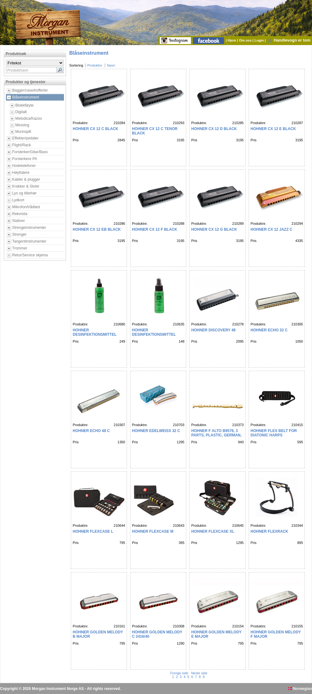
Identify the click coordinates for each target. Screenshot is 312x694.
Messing (22, 125)
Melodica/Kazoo (28, 118)
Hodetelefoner (24, 165)
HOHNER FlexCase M (152, 531)
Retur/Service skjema (30, 255)
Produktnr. (95, 65)
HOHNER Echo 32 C (269, 330)
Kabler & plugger (26, 179)
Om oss (245, 40)
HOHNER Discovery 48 (213, 330)
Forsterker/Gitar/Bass (30, 152)
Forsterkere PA (24, 159)
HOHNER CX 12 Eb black (97, 229)
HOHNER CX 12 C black (95, 129)
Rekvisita (19, 214)
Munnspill (23, 131)
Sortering (76, 65)
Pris (76, 140)
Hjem (232, 40)
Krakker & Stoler (25, 186)
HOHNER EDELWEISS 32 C (156, 431)
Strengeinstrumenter (29, 227)
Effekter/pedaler (25, 138)
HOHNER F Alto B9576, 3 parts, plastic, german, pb (216, 435)
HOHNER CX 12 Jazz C (271, 229)
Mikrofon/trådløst (26, 207)
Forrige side (179, 673)
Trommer (19, 248)
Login (260, 40)
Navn (111, 65)
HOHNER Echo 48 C (91, 431)
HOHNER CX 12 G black (214, 229)
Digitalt (21, 112)
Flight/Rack (21, 145)
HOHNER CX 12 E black (273, 129)
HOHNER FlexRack (269, 531)
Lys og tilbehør (24, 193)
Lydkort (18, 200)
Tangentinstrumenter (29, 241)
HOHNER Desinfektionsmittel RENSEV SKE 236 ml (94, 334)
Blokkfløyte (24, 105)
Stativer (18, 221)
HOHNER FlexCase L (93, 531)
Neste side (198, 673)
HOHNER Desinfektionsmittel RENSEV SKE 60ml (154, 334)
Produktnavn (17, 70)
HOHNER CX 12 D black (214, 129)
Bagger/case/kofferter (30, 90)
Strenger (19, 234)
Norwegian (300, 688)
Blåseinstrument (25, 97)
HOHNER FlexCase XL (212, 531)
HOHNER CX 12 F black (154, 229)
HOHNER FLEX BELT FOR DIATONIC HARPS (274, 433)
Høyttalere (20, 172)
